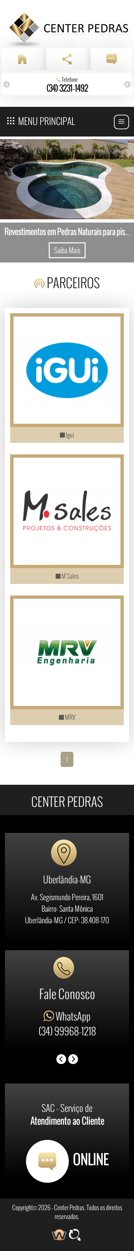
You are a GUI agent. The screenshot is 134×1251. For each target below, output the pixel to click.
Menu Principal (41, 120)
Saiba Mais (67, 250)
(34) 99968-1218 (67, 1030)
